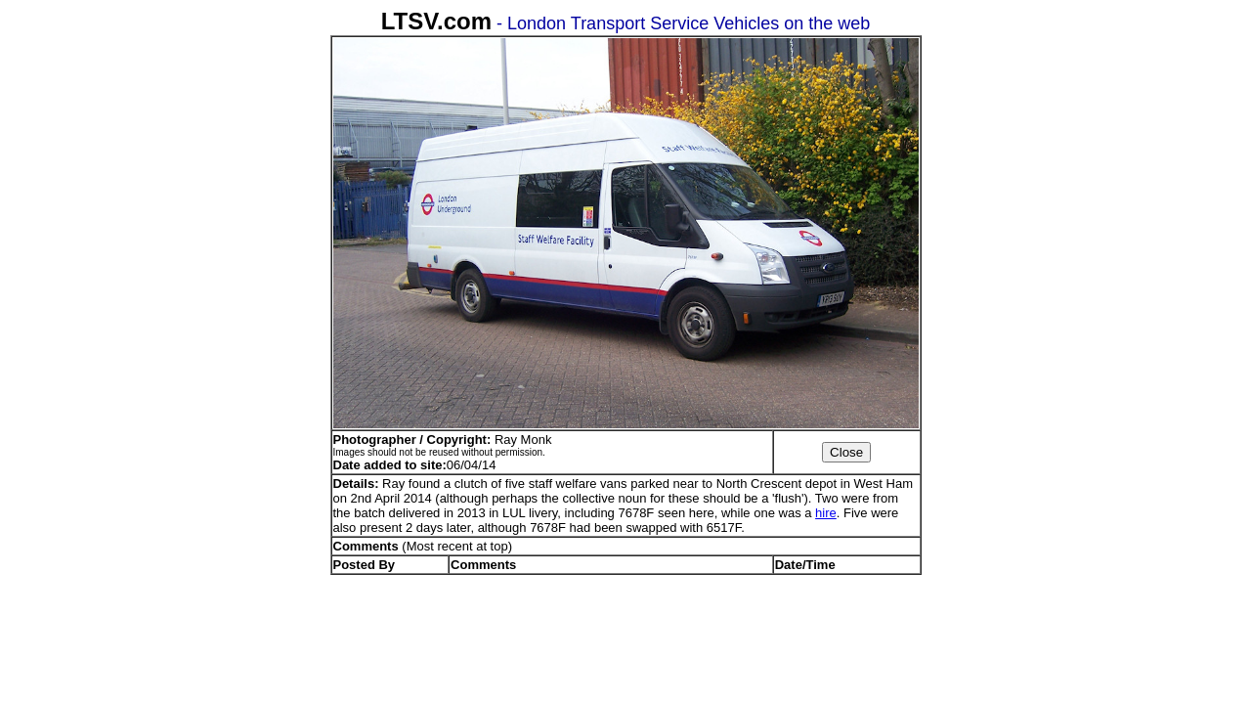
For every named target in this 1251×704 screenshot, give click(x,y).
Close (846, 452)
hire (826, 513)
